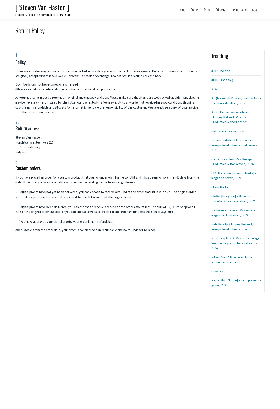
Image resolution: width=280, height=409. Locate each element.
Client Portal (219, 187)
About (256, 9)
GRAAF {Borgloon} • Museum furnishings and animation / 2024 (233, 198)
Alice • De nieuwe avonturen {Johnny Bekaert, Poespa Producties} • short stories (230, 117)
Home (181, 9)
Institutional (239, 9)
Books (195, 9)
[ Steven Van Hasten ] (42, 7)
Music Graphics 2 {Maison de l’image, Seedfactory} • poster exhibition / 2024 (236, 243)
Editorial (220, 9)
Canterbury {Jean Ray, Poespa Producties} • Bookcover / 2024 (232, 161)
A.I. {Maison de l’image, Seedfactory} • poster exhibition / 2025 (236, 100)
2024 (214, 89)
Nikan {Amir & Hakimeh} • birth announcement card (231, 259)
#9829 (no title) (221, 71)
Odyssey (217, 271)
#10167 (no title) (222, 80)
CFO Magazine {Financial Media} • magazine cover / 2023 (233, 175)
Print (207, 9)
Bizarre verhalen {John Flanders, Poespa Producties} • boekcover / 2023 (234, 145)
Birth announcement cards (229, 131)
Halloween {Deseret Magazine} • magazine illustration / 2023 (233, 212)
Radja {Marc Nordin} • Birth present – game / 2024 (236, 282)
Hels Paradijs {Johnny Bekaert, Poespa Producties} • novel (232, 226)
